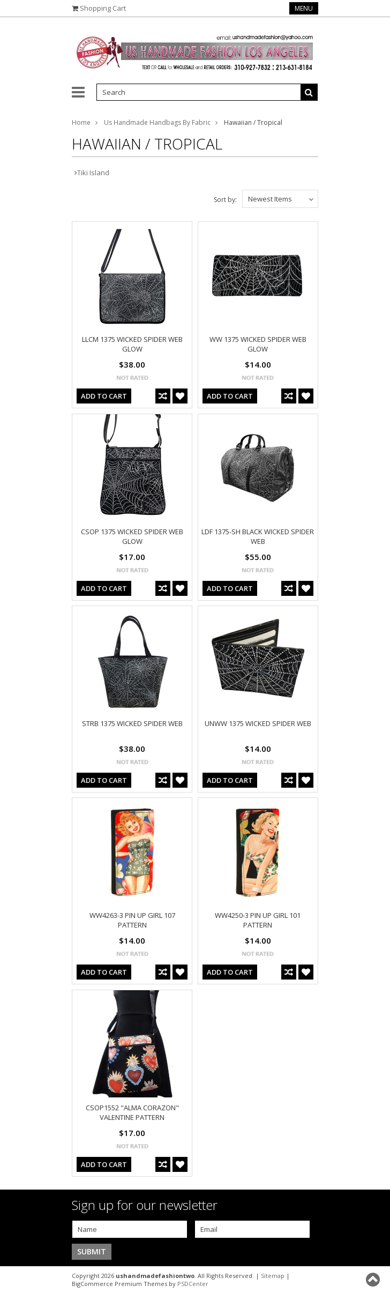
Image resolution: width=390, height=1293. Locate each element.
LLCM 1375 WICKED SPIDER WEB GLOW (132, 344)
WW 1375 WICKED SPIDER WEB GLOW (257, 344)
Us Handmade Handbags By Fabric (157, 122)
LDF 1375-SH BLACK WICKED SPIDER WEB (257, 536)
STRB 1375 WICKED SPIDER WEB (132, 723)
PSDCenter (192, 1284)
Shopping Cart (103, 8)
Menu (304, 8)
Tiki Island (93, 172)
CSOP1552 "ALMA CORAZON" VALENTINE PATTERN (132, 1112)
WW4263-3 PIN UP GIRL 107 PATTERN (132, 920)
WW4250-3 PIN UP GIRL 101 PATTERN (258, 920)
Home (81, 122)
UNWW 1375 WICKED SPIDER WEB (258, 723)
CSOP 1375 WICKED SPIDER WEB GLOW (132, 536)
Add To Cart (104, 396)
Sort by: (225, 199)
